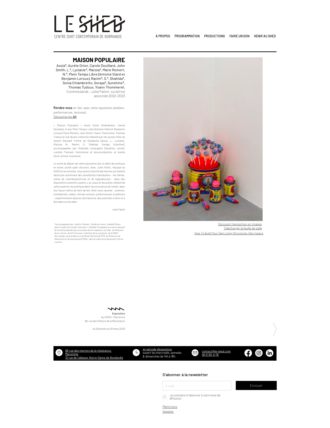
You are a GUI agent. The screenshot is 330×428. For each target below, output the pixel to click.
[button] (203, 139)
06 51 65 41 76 (210, 355)
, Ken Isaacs (228, 233)
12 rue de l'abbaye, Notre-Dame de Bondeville (94, 358)
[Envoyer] (256, 385)
